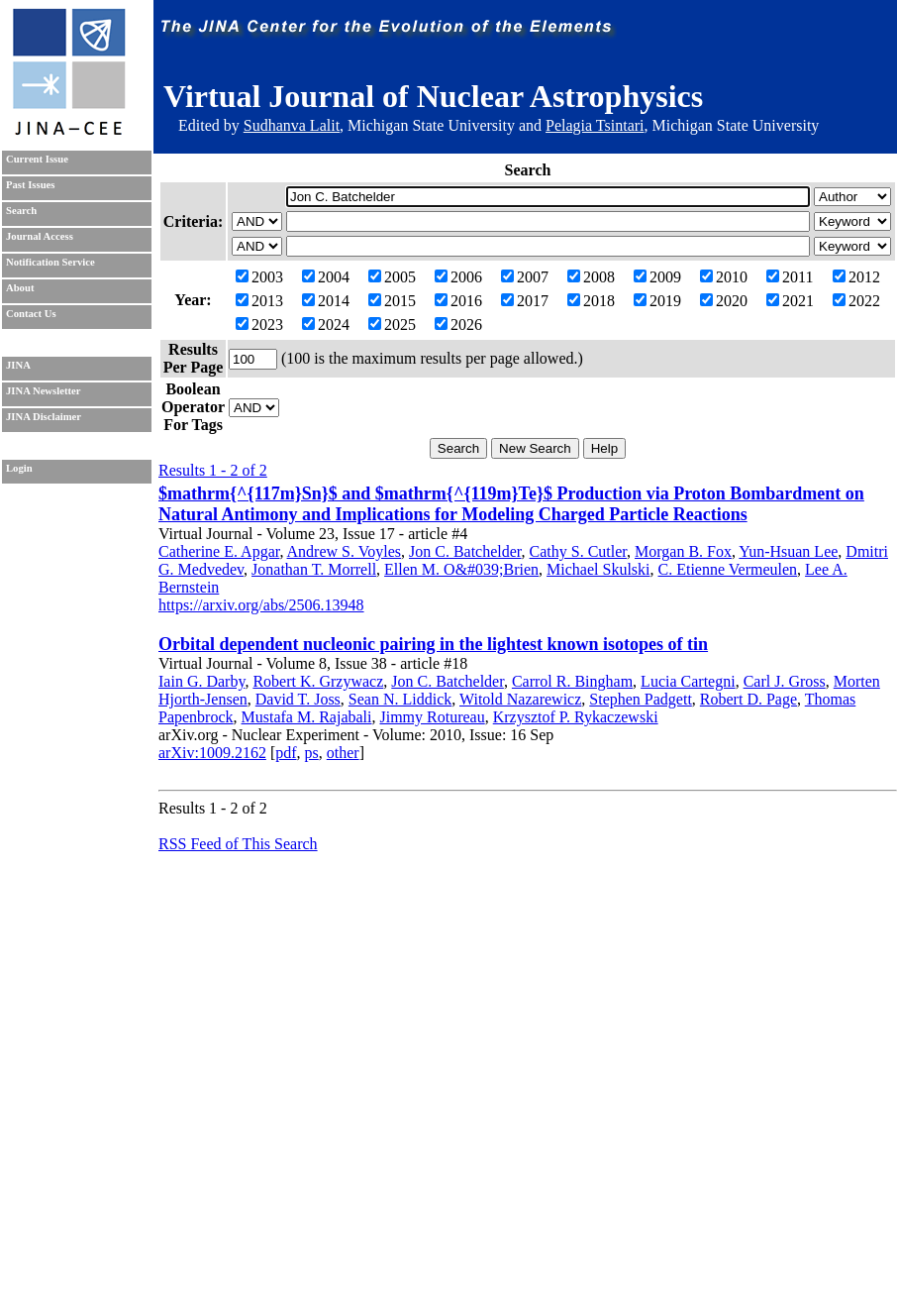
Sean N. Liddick (400, 699)
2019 (657, 300)
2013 (259, 300)
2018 (591, 300)
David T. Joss (298, 699)
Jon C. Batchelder (465, 551)
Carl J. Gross (785, 681)
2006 (458, 277)
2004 (325, 277)
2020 (724, 300)
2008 (591, 277)
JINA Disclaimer (43, 416)
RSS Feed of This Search (238, 843)
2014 (325, 300)
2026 (458, 324)
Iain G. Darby (201, 681)
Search (21, 210)
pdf (285, 752)
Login (19, 468)
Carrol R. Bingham (572, 681)
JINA (18, 365)
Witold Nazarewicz (520, 699)
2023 (259, 324)
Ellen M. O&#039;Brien (461, 569)
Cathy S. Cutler (578, 551)
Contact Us (31, 313)
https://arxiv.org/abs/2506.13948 (261, 605)
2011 (789, 277)
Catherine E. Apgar (218, 551)
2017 (524, 300)
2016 (458, 300)
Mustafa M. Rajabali (307, 716)
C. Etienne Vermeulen (728, 569)
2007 (524, 277)
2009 (657, 277)
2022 (856, 300)
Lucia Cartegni (688, 681)
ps (312, 752)
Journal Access (39, 236)
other (343, 752)
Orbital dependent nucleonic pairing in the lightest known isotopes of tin (433, 644)
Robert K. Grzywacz (317, 681)
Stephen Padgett (640, 699)
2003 (259, 277)
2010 (724, 277)
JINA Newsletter (43, 390)
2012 (856, 277)
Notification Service (50, 262)
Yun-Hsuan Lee (788, 551)
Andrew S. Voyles (344, 551)
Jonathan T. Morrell (313, 569)
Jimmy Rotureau (432, 716)
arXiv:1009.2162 (212, 752)
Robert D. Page (748, 699)
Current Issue (37, 159)
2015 (392, 300)
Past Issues (30, 184)
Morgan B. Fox (683, 551)
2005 (392, 277)
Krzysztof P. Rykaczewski (575, 716)
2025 (392, 324)
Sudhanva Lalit (292, 125)
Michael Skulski (598, 569)
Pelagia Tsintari (595, 125)
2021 (790, 300)
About (20, 287)
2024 (325, 324)
